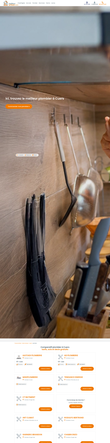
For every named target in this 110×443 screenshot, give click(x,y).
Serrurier (30, 3)
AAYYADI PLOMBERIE (32, 355)
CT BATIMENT (29, 397)
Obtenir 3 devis (75, 406)
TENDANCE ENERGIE (73, 377)
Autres (55, 3)
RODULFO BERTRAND (74, 418)
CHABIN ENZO (70, 435)
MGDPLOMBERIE (30, 377)
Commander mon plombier (19, 107)
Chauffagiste (23, 3)
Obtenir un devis (45, 369)
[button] (102, 3)
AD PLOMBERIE (71, 355)
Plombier (36, 3)
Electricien (43, 3)
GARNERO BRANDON (32, 435)
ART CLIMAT (28, 418)
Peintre (50, 3)
